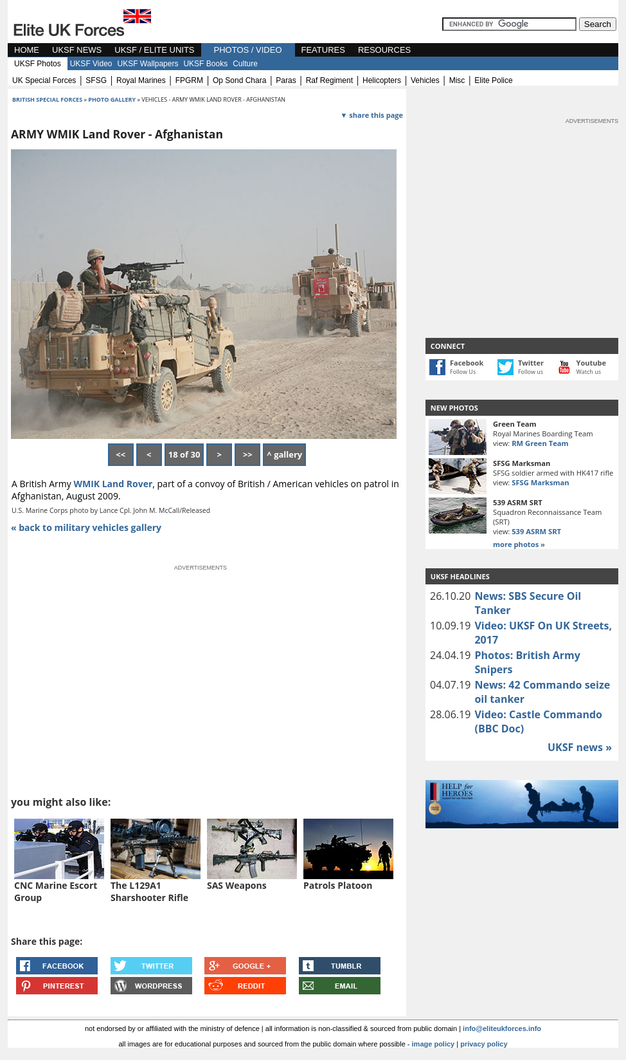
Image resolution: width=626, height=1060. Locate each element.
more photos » (519, 544)
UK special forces (44, 80)
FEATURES (323, 50)
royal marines (141, 80)
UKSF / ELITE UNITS (154, 50)
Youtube (591, 362)
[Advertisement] (521, 206)
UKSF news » (580, 747)
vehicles (425, 80)
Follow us (530, 371)
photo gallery (112, 99)
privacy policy (483, 1044)
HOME (26, 50)
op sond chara (239, 80)
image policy (433, 1044)
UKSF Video (91, 63)
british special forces (47, 99)
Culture (245, 63)
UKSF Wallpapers (148, 63)
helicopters (381, 80)
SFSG (96, 80)
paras (286, 80)
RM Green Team (540, 443)
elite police (493, 80)
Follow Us (463, 371)
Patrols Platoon (337, 885)
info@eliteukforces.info (502, 1028)
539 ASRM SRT (536, 531)
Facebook (466, 362)
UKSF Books (205, 63)
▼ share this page (372, 115)
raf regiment (329, 80)
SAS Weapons (237, 885)
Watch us (589, 371)
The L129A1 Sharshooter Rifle (149, 891)
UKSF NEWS (77, 50)
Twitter (531, 362)
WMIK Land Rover (112, 484)
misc (457, 80)
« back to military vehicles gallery (86, 527)
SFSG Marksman (540, 482)
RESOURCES (384, 50)
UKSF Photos (37, 63)
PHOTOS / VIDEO (248, 50)
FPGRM (189, 80)
